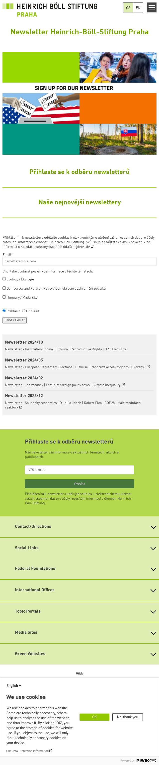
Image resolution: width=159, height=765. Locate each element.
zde (87, 247)
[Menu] (152, 7)
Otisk (79, 673)
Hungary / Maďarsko (21, 297)
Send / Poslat (14, 320)
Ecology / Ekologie (20, 279)
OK (94, 717)
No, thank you (127, 717)
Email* (7, 255)
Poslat (79, 484)
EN (138, 8)
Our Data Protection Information (27, 751)
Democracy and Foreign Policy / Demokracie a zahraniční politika (56, 288)
